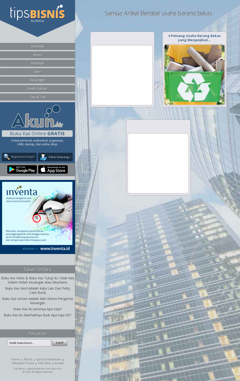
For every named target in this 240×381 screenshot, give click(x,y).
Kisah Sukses (37, 88)
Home (15, 359)
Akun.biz (56, 368)
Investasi (37, 63)
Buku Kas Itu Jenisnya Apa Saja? (37, 309)
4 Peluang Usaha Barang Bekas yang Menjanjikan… (194, 38)
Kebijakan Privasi (23, 363)
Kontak (59, 363)
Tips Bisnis (19, 368)
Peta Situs (44, 363)
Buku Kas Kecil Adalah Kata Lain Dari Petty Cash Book (37, 290)
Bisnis (37, 54)
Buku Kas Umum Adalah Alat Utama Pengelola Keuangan (37, 300)
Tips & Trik (37, 97)
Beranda (37, 46)
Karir (37, 71)
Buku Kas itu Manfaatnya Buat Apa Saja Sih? (37, 315)
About (28, 359)
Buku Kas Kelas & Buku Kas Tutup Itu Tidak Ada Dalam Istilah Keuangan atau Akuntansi (37, 280)
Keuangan (37, 80)
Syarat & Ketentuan (48, 359)
